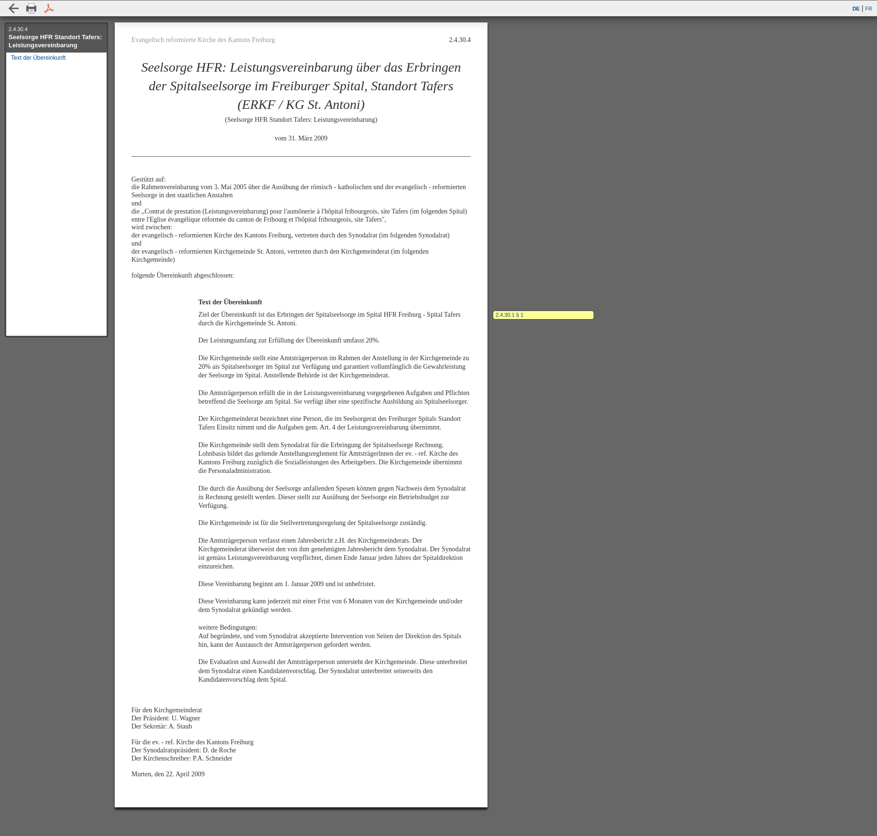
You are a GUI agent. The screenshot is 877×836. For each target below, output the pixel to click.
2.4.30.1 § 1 (509, 315)
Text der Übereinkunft (37, 58)
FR (868, 8)
